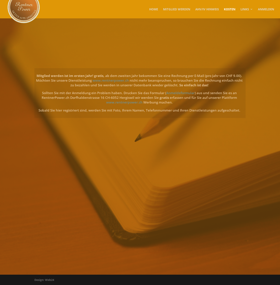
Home (153, 9)
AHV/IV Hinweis (207, 9)
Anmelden (266, 9)
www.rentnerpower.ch (111, 80)
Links (245, 9)
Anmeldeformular (180, 93)
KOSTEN (229, 9)
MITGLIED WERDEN (176, 9)
